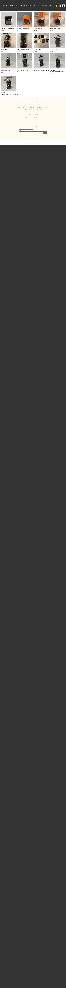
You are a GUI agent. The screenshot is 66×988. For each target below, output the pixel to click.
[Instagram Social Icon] (63, 5)
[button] (56, 6)
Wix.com (40, 143)
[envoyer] (45, 133)
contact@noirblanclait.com (39, 107)
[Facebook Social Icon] (60, 5)
